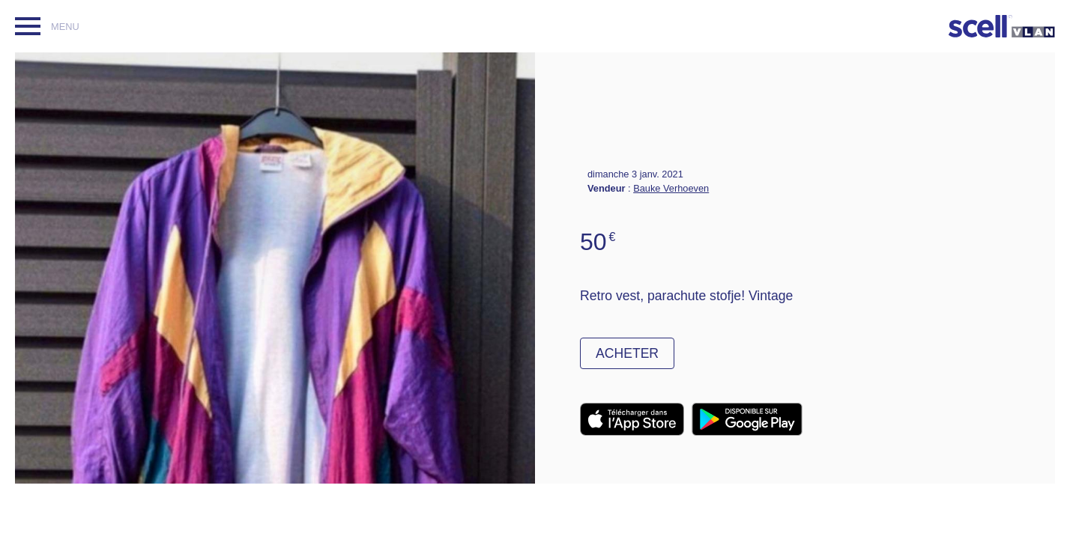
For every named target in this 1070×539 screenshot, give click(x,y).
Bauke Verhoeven (671, 188)
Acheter (627, 353)
